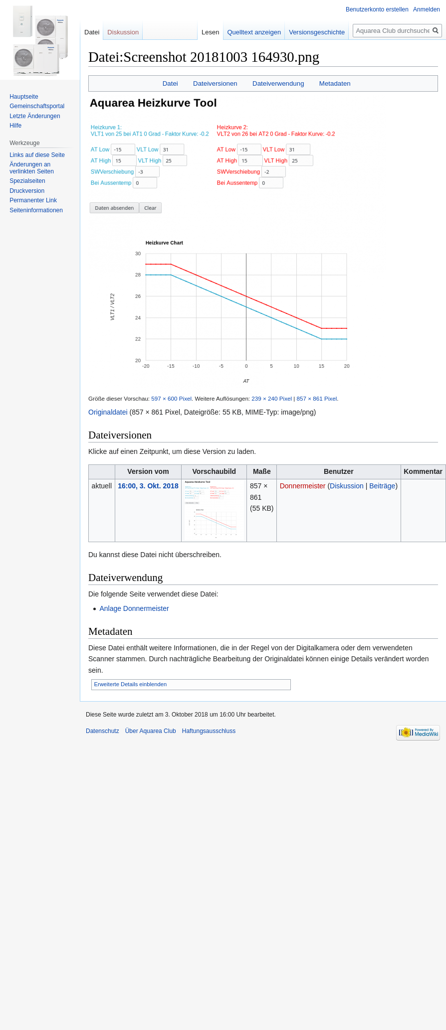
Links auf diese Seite (37, 154)
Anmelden (426, 9)
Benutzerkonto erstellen (377, 9)
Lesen (208, 32)
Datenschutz (102, 731)
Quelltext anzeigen (252, 32)
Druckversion (26, 190)
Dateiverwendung (278, 83)
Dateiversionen (215, 83)
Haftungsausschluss (208, 731)
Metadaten (335, 83)
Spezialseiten (27, 180)
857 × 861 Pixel (317, 398)
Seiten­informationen (36, 210)
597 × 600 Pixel (171, 398)
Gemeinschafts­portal (36, 106)
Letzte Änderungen (34, 116)
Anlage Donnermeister (134, 608)
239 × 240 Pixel (271, 398)
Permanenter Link (33, 200)
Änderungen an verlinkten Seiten (31, 168)
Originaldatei (108, 412)
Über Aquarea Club (150, 731)
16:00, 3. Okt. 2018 (148, 486)
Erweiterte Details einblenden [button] (130, 684)
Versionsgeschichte (315, 32)
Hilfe (15, 125)
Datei (170, 83)
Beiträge (382, 486)
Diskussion (347, 486)
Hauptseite (23, 96)
